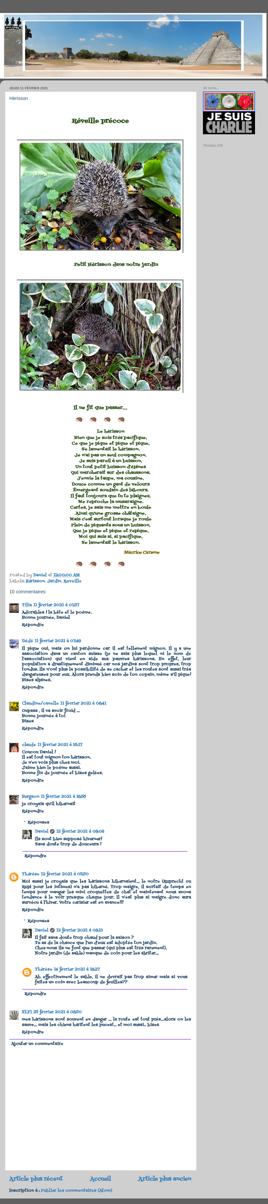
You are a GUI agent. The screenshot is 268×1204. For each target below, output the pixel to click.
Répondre (33, 625)
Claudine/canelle (40, 703)
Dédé (27, 641)
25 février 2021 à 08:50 (57, 1012)
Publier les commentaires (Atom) (76, 1191)
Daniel (41, 831)
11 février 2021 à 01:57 (56, 605)
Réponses (38, 822)
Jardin (54, 581)
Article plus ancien (164, 1179)
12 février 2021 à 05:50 (65, 874)
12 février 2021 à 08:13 (79, 930)
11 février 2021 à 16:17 (59, 745)
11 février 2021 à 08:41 (83, 703)
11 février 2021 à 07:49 (58, 641)
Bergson (30, 797)
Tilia (27, 605)
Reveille (72, 581)
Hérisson (35, 581)
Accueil (100, 1179)
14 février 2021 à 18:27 (77, 969)
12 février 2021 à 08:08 (80, 831)
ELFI (27, 1012)
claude (29, 745)
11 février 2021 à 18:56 (63, 797)
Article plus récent (35, 1179)
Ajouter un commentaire (37, 1044)
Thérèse (30, 874)
